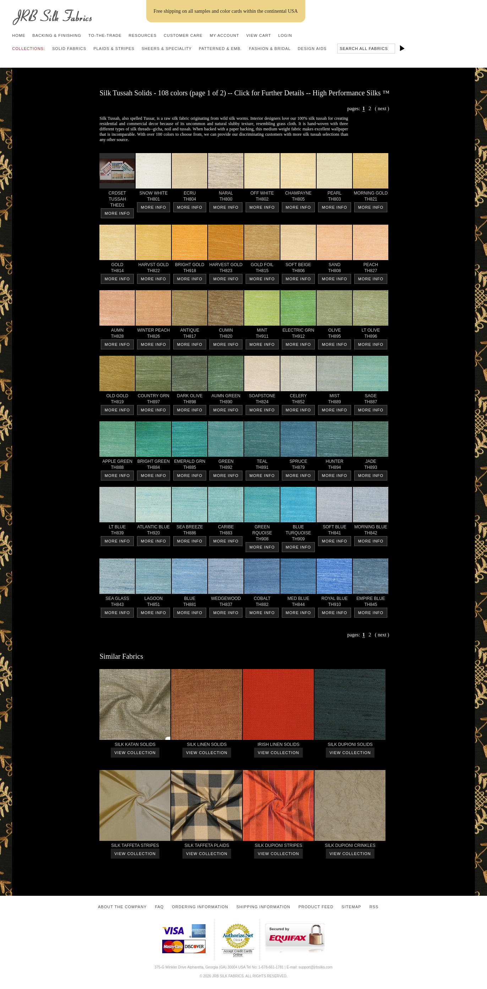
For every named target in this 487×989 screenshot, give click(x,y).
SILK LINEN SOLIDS (206, 745)
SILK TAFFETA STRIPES (134, 846)
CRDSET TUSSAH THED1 (117, 200)
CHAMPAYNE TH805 (298, 197)
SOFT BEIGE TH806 (298, 269)
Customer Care (183, 35)
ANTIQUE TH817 (189, 334)
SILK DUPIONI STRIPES (278, 846)
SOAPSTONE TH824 (262, 400)
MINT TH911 (262, 334)
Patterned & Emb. (220, 48)
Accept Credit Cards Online (238, 952)
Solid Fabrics (69, 48)
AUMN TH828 (117, 334)
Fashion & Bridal (269, 48)
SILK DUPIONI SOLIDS (349, 745)
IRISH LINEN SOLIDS (278, 745)
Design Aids (312, 48)
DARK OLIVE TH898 (189, 400)
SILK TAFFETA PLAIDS (206, 846)
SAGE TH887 (370, 400)
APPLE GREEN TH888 (117, 465)
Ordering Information (200, 907)
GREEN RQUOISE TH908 (262, 534)
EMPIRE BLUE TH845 (370, 603)
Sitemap (351, 907)
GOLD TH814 (117, 269)
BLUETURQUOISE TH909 (298, 534)
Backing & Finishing (56, 35)
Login (285, 35)
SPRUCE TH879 (298, 465)
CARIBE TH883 (226, 531)
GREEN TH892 (226, 465)
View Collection (134, 753)
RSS (374, 907)
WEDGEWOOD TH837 (226, 603)
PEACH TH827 (370, 269)
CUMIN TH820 (226, 334)
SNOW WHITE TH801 (153, 197)
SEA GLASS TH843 (117, 603)
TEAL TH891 (262, 465)
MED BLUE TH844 (298, 603)
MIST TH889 (334, 400)
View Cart (258, 35)
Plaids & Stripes (114, 48)
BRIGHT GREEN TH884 (153, 465)
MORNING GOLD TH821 (370, 197)
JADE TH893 (370, 465)
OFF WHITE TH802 (262, 197)
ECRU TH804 (189, 197)
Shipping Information (263, 907)
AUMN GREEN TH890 (226, 400)
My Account (224, 35)
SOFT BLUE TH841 (334, 531)
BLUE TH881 (189, 603)
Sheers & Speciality (167, 48)
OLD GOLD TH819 (117, 400)
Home (18, 35)
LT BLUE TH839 (117, 531)
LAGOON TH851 (153, 603)
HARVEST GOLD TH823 (226, 269)
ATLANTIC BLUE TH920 (153, 531)
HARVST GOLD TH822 (153, 269)
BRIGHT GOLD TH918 (189, 269)
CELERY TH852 (298, 400)
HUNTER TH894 (334, 465)
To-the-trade (105, 35)
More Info (117, 213)
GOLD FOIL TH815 (262, 269)
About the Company (122, 907)
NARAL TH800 (226, 197)
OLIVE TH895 (334, 334)
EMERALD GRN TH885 (189, 465)
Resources (143, 35)
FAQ (159, 907)
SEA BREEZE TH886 (189, 531)
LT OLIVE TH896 (370, 334)
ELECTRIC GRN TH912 (298, 334)
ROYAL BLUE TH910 (334, 603)
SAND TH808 (334, 269)
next (382, 108)
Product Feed (316, 907)
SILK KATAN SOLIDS (134, 745)
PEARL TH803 (334, 197)
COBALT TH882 (262, 603)
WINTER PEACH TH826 (153, 334)
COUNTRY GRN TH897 (153, 400)
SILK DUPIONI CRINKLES (349, 846)
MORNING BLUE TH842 (370, 531)
